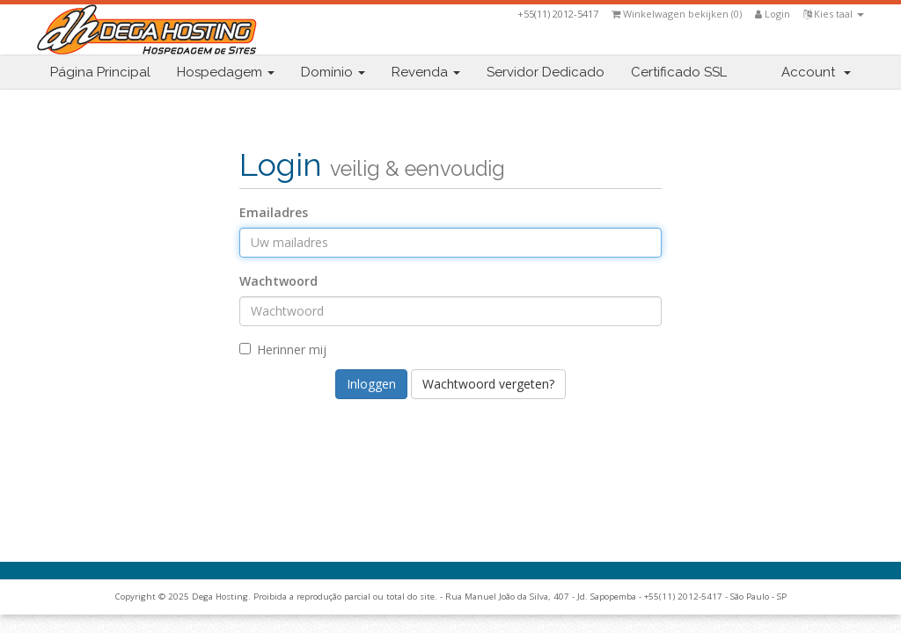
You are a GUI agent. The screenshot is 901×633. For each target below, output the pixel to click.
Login (772, 13)
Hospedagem (226, 72)
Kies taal (833, 13)
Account (816, 72)
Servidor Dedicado (545, 72)
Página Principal (100, 72)
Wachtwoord (278, 281)
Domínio (333, 72)
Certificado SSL (679, 72)
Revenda (426, 72)
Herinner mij (282, 349)
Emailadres (273, 212)
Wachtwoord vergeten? (488, 383)
